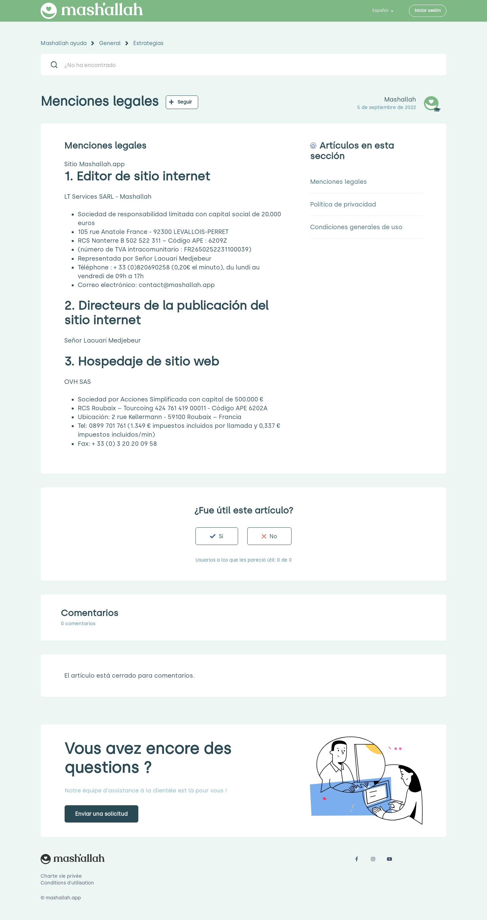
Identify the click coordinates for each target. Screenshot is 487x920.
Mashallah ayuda (64, 43)
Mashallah (400, 99)
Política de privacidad (343, 204)
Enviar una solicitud (101, 814)
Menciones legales (338, 181)
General (110, 43)
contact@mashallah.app (177, 285)
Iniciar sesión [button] (428, 10)
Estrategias (148, 43)
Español (381, 10)
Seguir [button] (185, 102)
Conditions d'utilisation (67, 883)
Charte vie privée (61, 876)
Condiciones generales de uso (356, 227)
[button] (216, 536)
